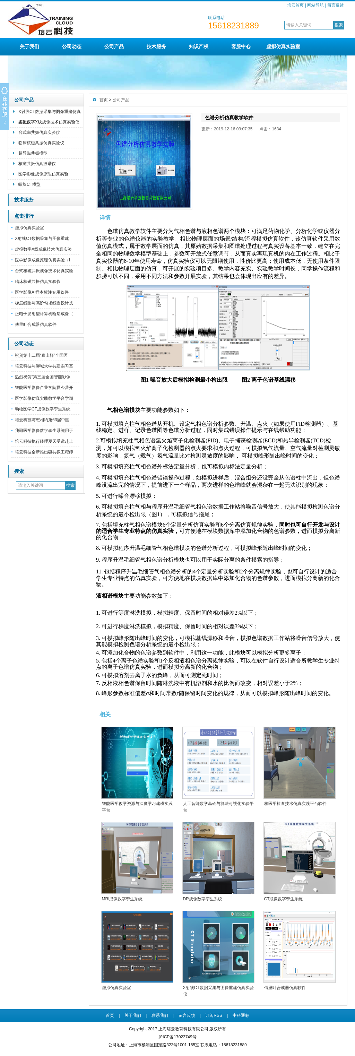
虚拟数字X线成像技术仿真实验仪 (48, 122)
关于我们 (29, 46)
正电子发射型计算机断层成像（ (44, 313)
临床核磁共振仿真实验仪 (41, 142)
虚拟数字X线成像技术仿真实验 (43, 249)
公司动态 (71, 46)
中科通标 (241, 1015)
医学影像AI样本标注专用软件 (42, 292)
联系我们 (159, 1015)
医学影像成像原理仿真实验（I (42, 260)
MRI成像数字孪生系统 (122, 899)
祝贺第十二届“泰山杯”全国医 (41, 355)
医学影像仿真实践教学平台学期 (44, 398)
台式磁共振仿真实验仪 (39, 132)
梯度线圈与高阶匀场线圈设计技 (44, 303)
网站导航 (315, 5)
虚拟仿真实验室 (283, 46)
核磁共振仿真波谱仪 (37, 163)
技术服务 (156, 46)
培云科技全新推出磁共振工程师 (44, 452)
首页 (103, 99)
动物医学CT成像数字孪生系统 (42, 409)
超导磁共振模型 (32, 153)
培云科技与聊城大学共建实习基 (44, 366)
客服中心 (241, 46)
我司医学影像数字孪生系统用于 (44, 430)
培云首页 (295, 5)
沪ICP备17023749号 (177, 1037)
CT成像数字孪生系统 (283, 899)
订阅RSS (213, 1015)
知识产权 (198, 46)
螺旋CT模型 (29, 184)
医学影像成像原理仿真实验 (43, 174)
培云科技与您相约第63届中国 (42, 419)
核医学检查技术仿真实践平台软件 (295, 803)
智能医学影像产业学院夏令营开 (44, 387)
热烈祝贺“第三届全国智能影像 (42, 376)
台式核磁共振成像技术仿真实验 (44, 270)
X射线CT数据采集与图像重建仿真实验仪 (49, 113)
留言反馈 (335, 5)
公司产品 (114, 46)
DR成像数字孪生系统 (202, 899)
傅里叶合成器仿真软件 (36, 324)
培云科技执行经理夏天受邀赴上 (44, 441)
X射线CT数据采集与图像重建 (42, 238)
